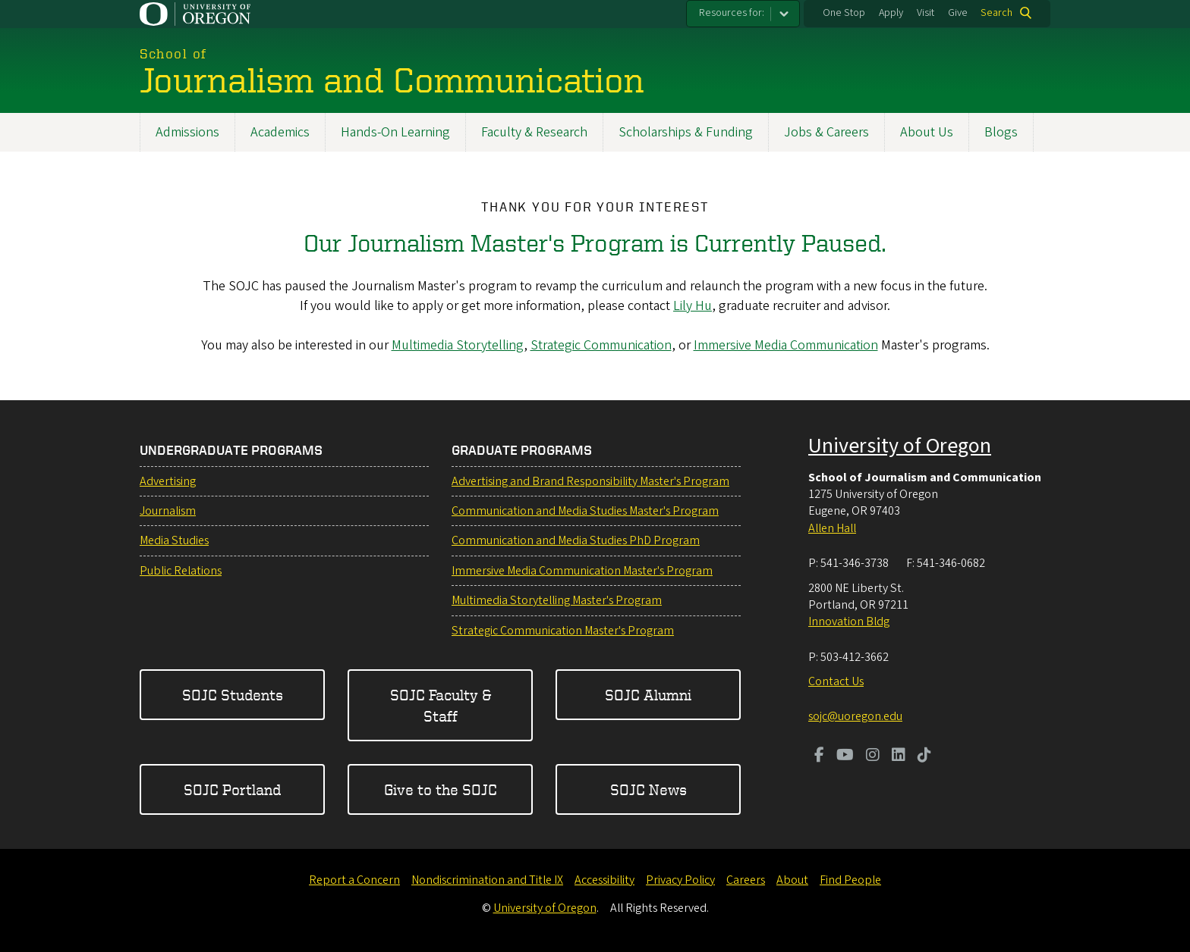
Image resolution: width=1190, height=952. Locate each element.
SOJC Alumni (648, 694)
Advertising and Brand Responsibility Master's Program (590, 481)
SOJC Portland (232, 789)
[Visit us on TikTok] (924, 756)
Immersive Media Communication (786, 345)
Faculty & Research (534, 132)
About (792, 880)
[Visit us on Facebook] (819, 756)
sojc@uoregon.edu (855, 716)
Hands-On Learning (395, 132)
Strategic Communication (601, 345)
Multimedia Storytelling (458, 345)
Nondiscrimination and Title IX (487, 880)
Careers (745, 880)
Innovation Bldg (848, 621)
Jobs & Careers (826, 132)
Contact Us (836, 681)
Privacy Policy (680, 880)
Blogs (1001, 132)
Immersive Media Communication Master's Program (582, 570)
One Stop (844, 12)
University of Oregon (899, 446)
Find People (850, 880)
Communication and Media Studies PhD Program (576, 540)
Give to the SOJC (440, 789)
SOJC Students (232, 694)
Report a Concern (354, 880)
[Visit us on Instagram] (873, 756)
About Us (926, 132)
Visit (925, 12)
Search (996, 12)
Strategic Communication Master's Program (563, 630)
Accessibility (604, 880)
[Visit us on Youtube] (845, 756)
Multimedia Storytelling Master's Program (557, 600)
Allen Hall (832, 528)
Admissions (187, 132)
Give (958, 12)
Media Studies (174, 540)
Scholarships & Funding (686, 132)
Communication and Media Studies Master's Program (585, 511)
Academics (280, 132)
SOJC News (648, 789)
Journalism (168, 511)
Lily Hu (692, 305)
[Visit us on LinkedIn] (898, 756)
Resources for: (731, 12)
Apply (891, 12)
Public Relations (181, 570)
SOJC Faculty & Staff (440, 705)
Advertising (168, 481)
